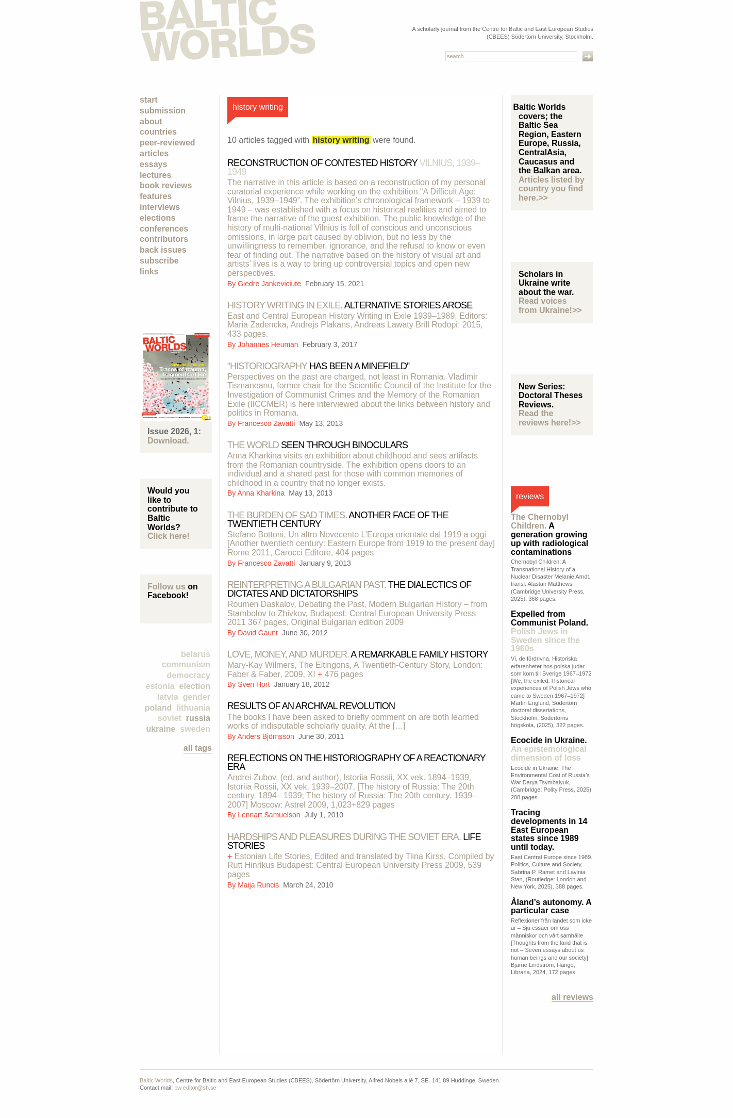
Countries (158, 131)
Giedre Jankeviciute (270, 284)
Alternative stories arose (349, 305)
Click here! (168, 536)
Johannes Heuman (269, 344)
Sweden (195, 729)
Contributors (164, 239)
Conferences (164, 228)
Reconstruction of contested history (353, 167)
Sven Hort (255, 684)
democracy (189, 675)
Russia (198, 718)
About (151, 121)
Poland (158, 707)
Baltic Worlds (156, 1080)
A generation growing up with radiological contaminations (549, 534)
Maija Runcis (259, 885)
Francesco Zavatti (267, 423)
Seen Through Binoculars (317, 445)
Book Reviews (166, 185)
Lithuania (193, 707)
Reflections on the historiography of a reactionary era (356, 762)
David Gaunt (259, 633)
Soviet (169, 718)
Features (156, 196)
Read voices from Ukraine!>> (550, 306)
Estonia (160, 686)
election (194, 686)
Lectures (155, 175)
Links (149, 271)
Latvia (167, 697)
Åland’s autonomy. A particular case (551, 906)
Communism (186, 664)
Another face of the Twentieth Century (337, 519)
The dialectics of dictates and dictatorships (349, 589)
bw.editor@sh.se (195, 1087)
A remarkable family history (357, 654)
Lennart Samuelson (270, 815)
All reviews (572, 997)
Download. (168, 440)
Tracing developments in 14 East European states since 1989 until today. (549, 829)
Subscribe (159, 260)
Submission (163, 110)
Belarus (195, 654)
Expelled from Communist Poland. (549, 631)
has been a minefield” (318, 366)
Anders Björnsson (266, 736)
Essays (153, 164)
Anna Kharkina (262, 493)
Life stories (354, 841)
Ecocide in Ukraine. (549, 749)
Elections (157, 217)
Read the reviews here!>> (550, 418)
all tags (198, 748)
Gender (196, 697)
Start (149, 99)
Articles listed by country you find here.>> (552, 188)
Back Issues (163, 249)
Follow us (166, 586)
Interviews (160, 207)
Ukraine (160, 729)
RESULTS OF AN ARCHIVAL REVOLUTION (311, 706)
